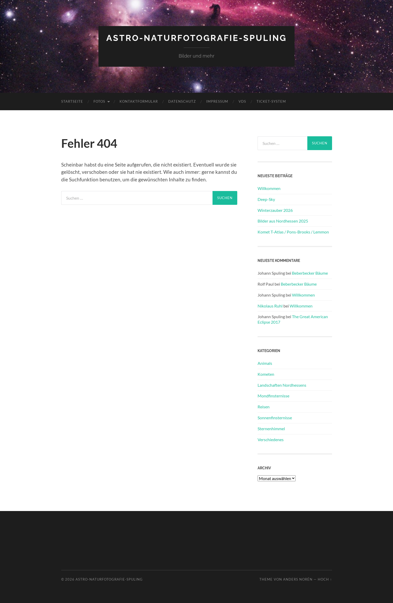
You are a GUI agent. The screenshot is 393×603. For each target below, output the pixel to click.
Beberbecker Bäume (310, 272)
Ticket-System (271, 101)
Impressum (217, 101)
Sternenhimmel (271, 428)
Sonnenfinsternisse (275, 417)
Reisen (264, 406)
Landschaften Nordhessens (282, 385)
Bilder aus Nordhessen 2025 (283, 220)
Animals (265, 363)
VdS (242, 101)
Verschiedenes (271, 439)
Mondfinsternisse (273, 395)
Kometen (266, 374)
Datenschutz (182, 101)
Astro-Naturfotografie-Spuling (196, 38)
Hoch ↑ (325, 579)
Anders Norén (298, 579)
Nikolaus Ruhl (270, 305)
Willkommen (269, 188)
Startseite (72, 101)
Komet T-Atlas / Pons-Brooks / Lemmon (293, 231)
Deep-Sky (266, 199)
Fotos (99, 101)
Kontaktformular (139, 101)
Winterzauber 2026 (275, 210)
